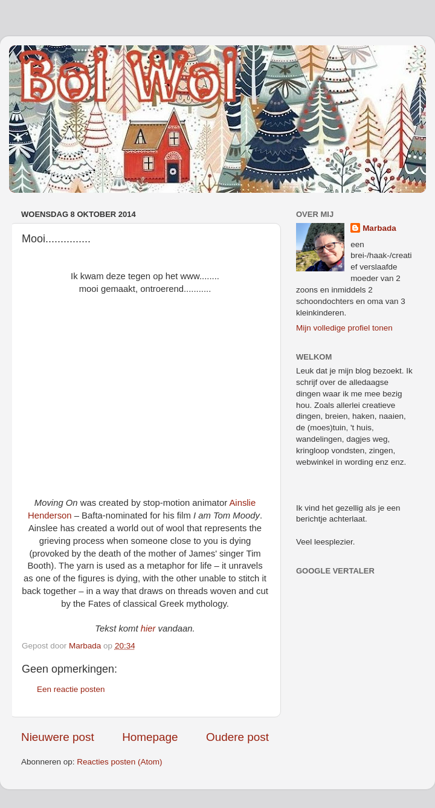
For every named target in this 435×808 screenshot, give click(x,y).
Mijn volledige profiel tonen (344, 327)
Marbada (379, 228)
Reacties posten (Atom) (119, 761)
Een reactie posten (71, 689)
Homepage (150, 737)
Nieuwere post (57, 737)
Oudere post (237, 737)
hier (148, 628)
